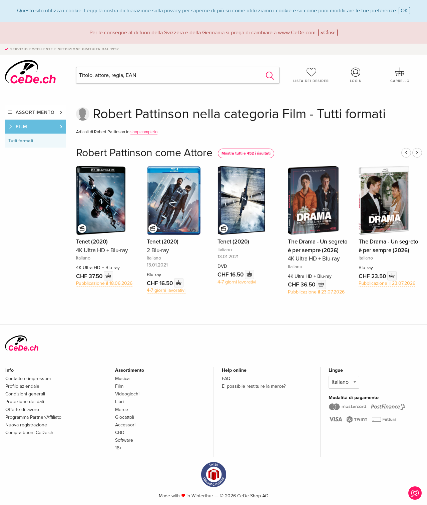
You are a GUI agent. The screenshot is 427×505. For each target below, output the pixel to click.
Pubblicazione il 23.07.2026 (316, 292)
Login (356, 75)
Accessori (125, 425)
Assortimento (35, 112)
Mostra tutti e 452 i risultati (246, 153)
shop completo (143, 132)
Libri (119, 401)
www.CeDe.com (297, 32)
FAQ (226, 378)
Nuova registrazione (26, 425)
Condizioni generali (25, 394)
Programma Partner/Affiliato (33, 417)
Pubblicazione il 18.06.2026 (104, 283)
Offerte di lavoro (22, 409)
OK (404, 10)
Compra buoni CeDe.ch (29, 432)
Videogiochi (127, 394)
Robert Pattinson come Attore (144, 153)
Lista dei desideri (312, 75)
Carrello (400, 75)
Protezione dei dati (24, 401)
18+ (118, 448)
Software (124, 440)
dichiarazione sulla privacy (150, 10)
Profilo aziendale (22, 386)
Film (21, 127)
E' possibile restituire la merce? (254, 386)
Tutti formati (20, 141)
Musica (122, 378)
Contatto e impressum (28, 378)
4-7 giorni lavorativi (166, 290)
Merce (121, 409)
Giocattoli (124, 417)
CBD (119, 432)
